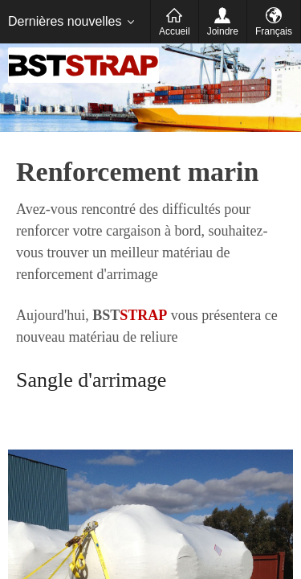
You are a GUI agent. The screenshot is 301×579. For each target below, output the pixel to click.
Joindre (222, 31)
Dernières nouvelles (64, 21)
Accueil (174, 31)
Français (273, 31)
